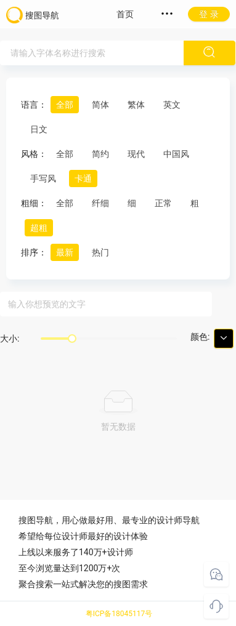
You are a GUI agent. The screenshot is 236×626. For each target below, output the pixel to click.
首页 (125, 14)
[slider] (72, 338)
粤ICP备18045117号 (119, 613)
